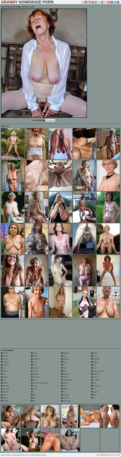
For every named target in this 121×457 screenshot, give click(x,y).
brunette (35, 359)
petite (94, 353)
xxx (93, 398)
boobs (34, 353)
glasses (65, 353)
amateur (5, 365)
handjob (65, 359)
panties (65, 398)
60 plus (4, 359)
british (34, 356)
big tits (4, 392)
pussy (94, 356)
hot (63, 365)
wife (93, 395)
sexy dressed (97, 371)
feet (33, 395)
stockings (95, 386)
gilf (33, 401)
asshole (5, 377)
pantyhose (66, 401)
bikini (4, 395)
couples (35, 374)
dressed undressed (39, 383)
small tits (95, 380)
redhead (95, 359)
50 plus (4, 356)
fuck (33, 398)
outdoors (65, 395)
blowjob (5, 401)
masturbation (67, 380)
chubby (34, 368)
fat (33, 392)
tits (93, 389)
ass (3, 374)
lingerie (65, 377)
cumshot (35, 377)
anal (3, 368)
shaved (95, 374)
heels (64, 362)
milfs (64, 386)
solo (93, 383)
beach (4, 383)
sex (93, 365)
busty (34, 362)
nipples (64, 389)
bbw (3, 380)
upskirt (94, 392)
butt (33, 365)
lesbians (65, 374)
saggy (94, 362)
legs (63, 371)
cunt (33, 380)
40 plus (4, 353)
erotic (34, 386)
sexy (94, 368)
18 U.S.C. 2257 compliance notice (35, 455)
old (63, 392)
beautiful (5, 386)
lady (63, 368)
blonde (4, 398)
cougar (34, 371)
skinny (94, 377)
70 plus (4, 362)
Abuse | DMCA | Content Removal (12, 455)
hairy (64, 356)
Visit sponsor (50, 120)
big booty (5, 389)
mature (64, 383)
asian (4, 371)
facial (34, 389)
